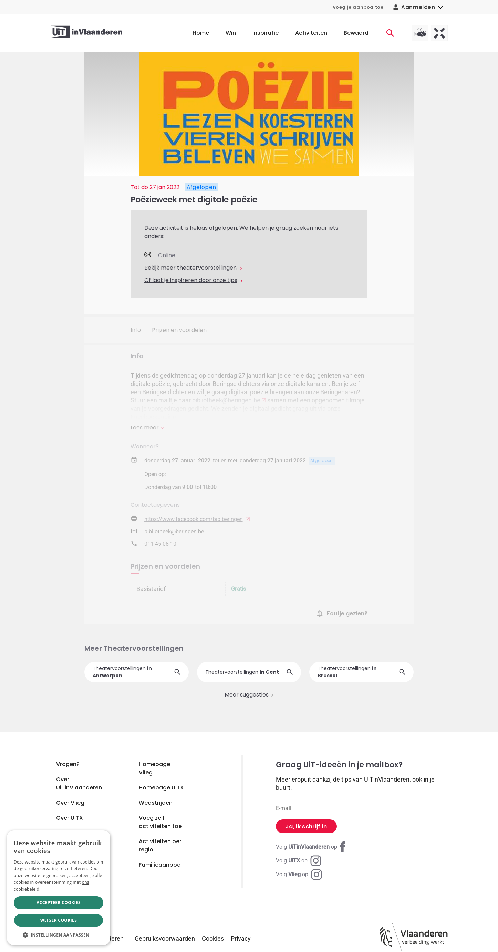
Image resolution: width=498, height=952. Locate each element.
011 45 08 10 (160, 544)
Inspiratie (265, 33)
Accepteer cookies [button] (59, 903)
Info (136, 330)
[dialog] (58, 887)
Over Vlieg (70, 803)
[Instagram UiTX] (298, 860)
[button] (58, 934)
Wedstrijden (156, 803)
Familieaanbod (160, 865)
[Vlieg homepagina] (420, 33)
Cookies (213, 938)
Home (201, 33)
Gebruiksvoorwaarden (165, 938)
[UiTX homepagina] (439, 33)
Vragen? (68, 764)
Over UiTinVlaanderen (79, 783)
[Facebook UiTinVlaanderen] (312, 846)
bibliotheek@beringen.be (226, 400)
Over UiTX (69, 818)
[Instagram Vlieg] (299, 874)
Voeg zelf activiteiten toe (160, 822)
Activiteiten (311, 33)
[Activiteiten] (390, 33)
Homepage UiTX (161, 788)
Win (231, 33)
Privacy (241, 938)
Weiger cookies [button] (58, 920)
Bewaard (356, 33)
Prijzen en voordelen (179, 330)
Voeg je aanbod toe (358, 7)
